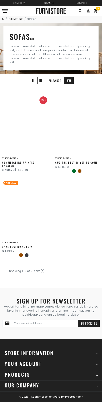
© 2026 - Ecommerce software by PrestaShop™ (51, 397)
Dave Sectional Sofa (17, 247)
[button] (88, 11)
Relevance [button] (55, 80)
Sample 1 (82, 3)
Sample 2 (20, 3)
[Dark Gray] (27, 255)
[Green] (74, 171)
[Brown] (80, 171)
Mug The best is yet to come (76, 162)
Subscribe (89, 323)
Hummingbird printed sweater (18, 164)
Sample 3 (52, 3)
